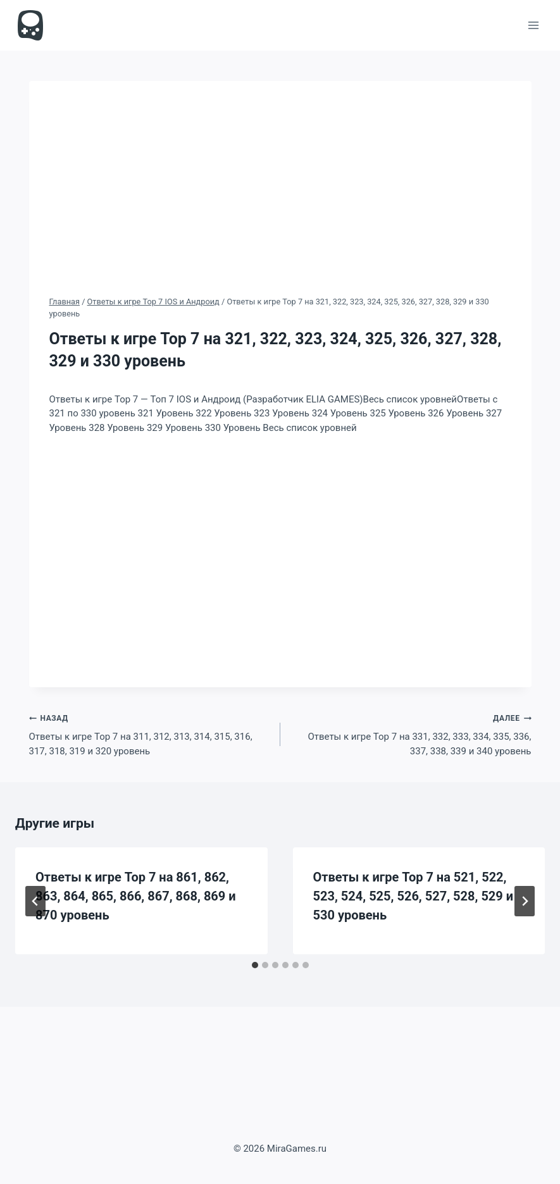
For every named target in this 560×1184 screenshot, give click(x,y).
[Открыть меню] (533, 25)
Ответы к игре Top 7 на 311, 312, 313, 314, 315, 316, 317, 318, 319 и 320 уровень (150, 734)
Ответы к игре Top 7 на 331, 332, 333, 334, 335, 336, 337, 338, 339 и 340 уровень (411, 734)
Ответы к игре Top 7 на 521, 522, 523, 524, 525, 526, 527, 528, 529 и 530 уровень (413, 896)
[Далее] (524, 901)
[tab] (255, 965)
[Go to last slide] (35, 901)
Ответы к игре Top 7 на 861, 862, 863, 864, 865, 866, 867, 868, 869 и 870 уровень (135, 896)
